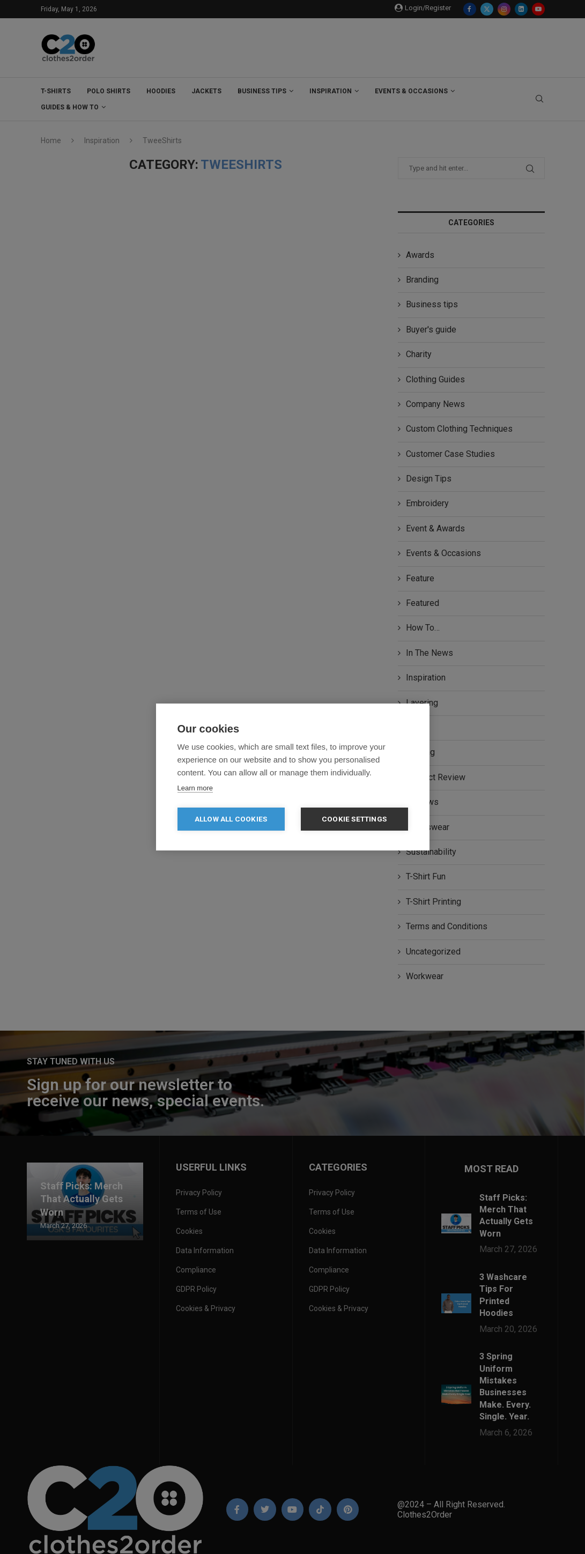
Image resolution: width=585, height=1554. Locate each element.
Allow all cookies (231, 819)
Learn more (195, 788)
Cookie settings (354, 819)
